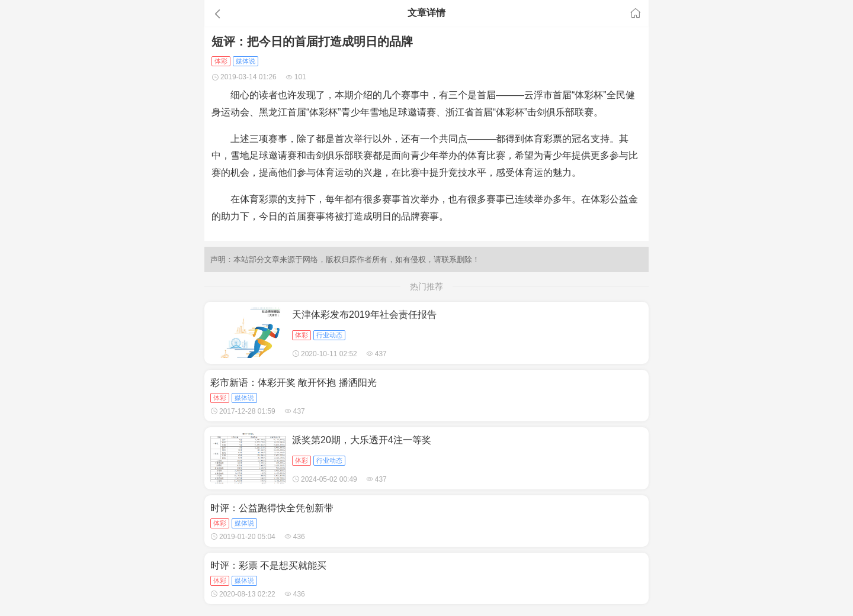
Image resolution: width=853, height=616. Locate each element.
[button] (274, 13)
